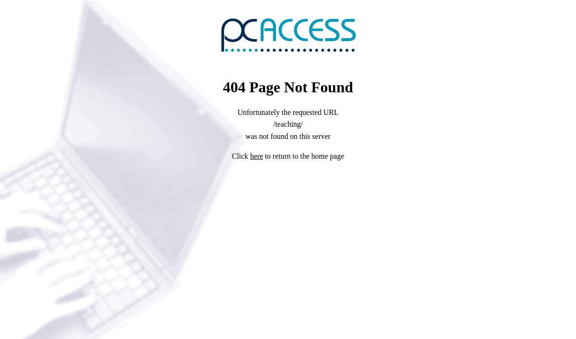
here (256, 156)
